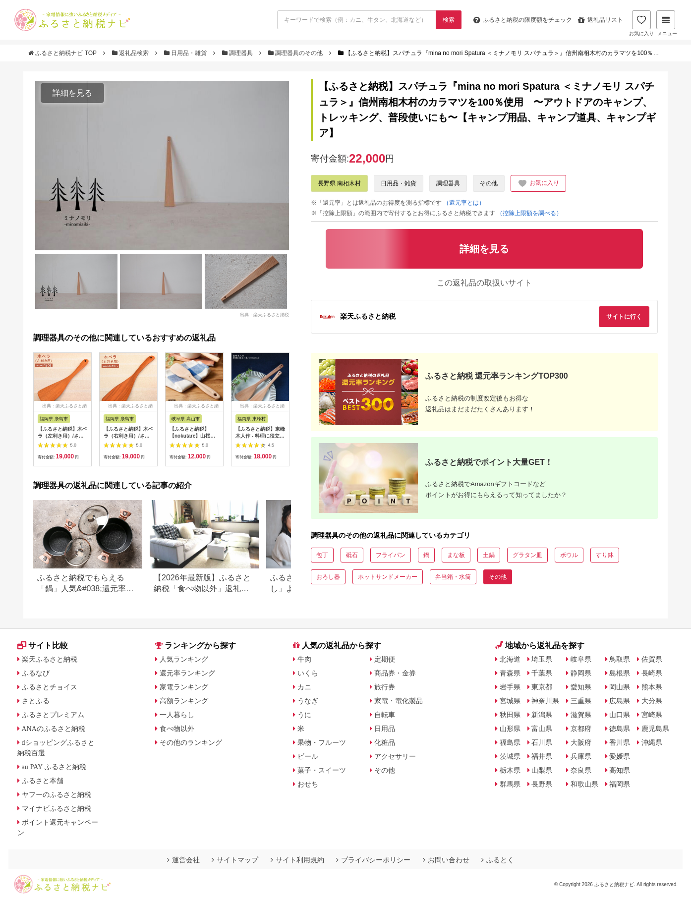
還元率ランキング (187, 673)
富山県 (541, 728)
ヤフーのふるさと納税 (56, 794)
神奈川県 (545, 700)
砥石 (352, 555)
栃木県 (510, 770)
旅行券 (384, 686)
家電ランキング (184, 686)
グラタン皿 (527, 555)
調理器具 (238, 53)
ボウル (569, 555)
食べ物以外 (177, 728)
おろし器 (328, 576)
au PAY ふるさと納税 (54, 766)
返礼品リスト (600, 20)
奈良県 (581, 770)
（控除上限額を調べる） (529, 213)
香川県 (619, 742)
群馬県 (510, 784)
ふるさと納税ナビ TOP (63, 53)
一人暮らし (177, 714)
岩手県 (510, 686)
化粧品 (384, 742)
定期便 (384, 659)
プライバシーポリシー (373, 860)
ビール (307, 756)
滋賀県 (581, 714)
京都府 (581, 728)
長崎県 (651, 673)
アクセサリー (395, 756)
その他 (489, 183)
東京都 (541, 686)
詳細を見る (72, 93)
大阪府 (581, 742)
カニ (304, 686)
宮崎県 (651, 714)
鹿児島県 (655, 728)
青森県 (510, 673)
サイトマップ (235, 860)
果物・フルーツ (321, 742)
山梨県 (541, 770)
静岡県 (581, 673)
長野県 (541, 784)
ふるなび (36, 673)
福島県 (510, 742)
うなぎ (307, 700)
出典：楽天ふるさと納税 (264, 314)
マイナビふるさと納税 (56, 808)
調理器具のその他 (296, 53)
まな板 (456, 555)
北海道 (510, 659)
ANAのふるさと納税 (53, 728)
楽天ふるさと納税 (49, 659)
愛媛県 (619, 756)
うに (304, 714)
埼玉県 (541, 659)
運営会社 (183, 860)
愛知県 (581, 686)
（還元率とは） (464, 202)
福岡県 (619, 784)
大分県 (651, 700)
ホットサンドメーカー (387, 576)
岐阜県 (581, 659)
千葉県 (541, 673)
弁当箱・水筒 (453, 576)
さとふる (36, 700)
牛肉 (304, 659)
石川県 (541, 742)
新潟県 (541, 714)
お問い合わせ (446, 860)
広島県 (619, 700)
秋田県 (510, 714)
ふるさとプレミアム (53, 714)
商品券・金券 (395, 673)
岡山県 (619, 686)
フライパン (390, 555)
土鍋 (489, 555)
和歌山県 (584, 784)
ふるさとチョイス (49, 686)
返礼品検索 (131, 53)
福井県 (541, 756)
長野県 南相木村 (339, 183)
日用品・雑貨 (186, 53)
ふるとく (497, 860)
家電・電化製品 (398, 700)
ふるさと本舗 (42, 780)
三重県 (581, 700)
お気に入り (641, 23)
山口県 (619, 714)
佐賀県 (651, 659)
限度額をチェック (522, 20)
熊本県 (651, 686)
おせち (307, 784)
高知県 (619, 770)
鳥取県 (619, 659)
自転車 (384, 714)
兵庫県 (581, 756)
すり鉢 (605, 555)
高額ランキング (184, 700)
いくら (307, 673)
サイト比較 (42, 645)
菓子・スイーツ (321, 770)
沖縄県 (651, 742)
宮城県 (510, 700)
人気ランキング (184, 659)
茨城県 (510, 756)
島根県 (619, 673)
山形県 (510, 728)
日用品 (384, 728)
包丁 (322, 555)
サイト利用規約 (297, 860)
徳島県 (619, 728)
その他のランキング (191, 742)
